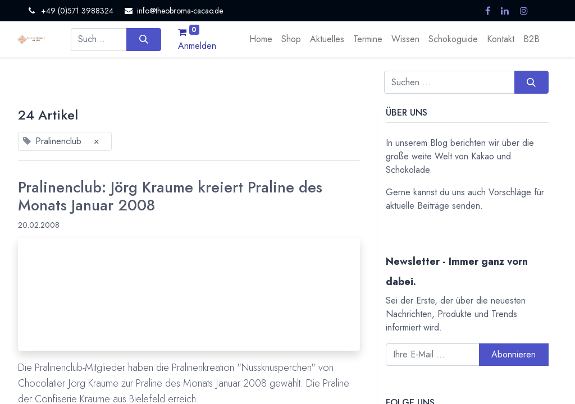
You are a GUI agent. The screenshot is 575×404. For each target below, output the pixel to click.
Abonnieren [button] (513, 354)
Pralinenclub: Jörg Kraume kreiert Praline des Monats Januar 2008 (170, 196)
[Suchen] (143, 39)
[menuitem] (261, 39)
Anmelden (197, 45)
